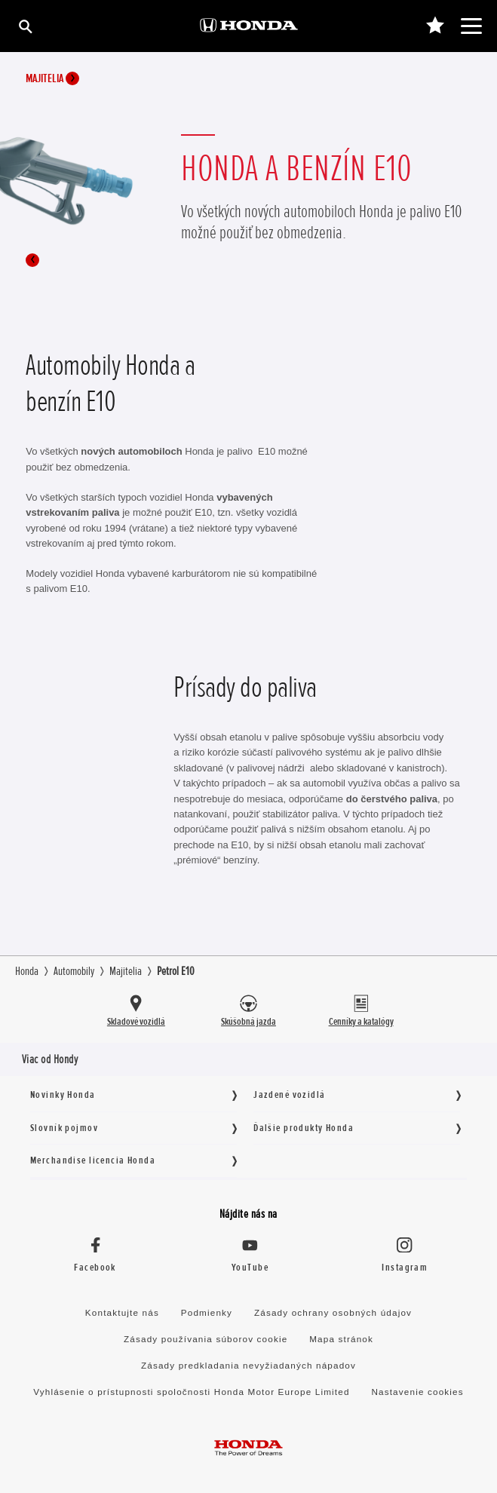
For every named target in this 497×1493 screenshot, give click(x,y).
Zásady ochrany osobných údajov (333, 1312)
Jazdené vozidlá (289, 1094)
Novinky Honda (63, 1094)
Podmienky (206, 1312)
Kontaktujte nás (122, 1312)
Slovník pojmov (64, 1127)
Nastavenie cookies (417, 1391)
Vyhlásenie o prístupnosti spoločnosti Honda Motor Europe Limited (191, 1391)
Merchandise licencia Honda (92, 1160)
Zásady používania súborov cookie (205, 1339)
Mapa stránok (341, 1339)
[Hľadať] (24, 26)
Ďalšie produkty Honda (303, 1127)
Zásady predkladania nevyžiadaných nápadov (248, 1365)
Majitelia (52, 79)
